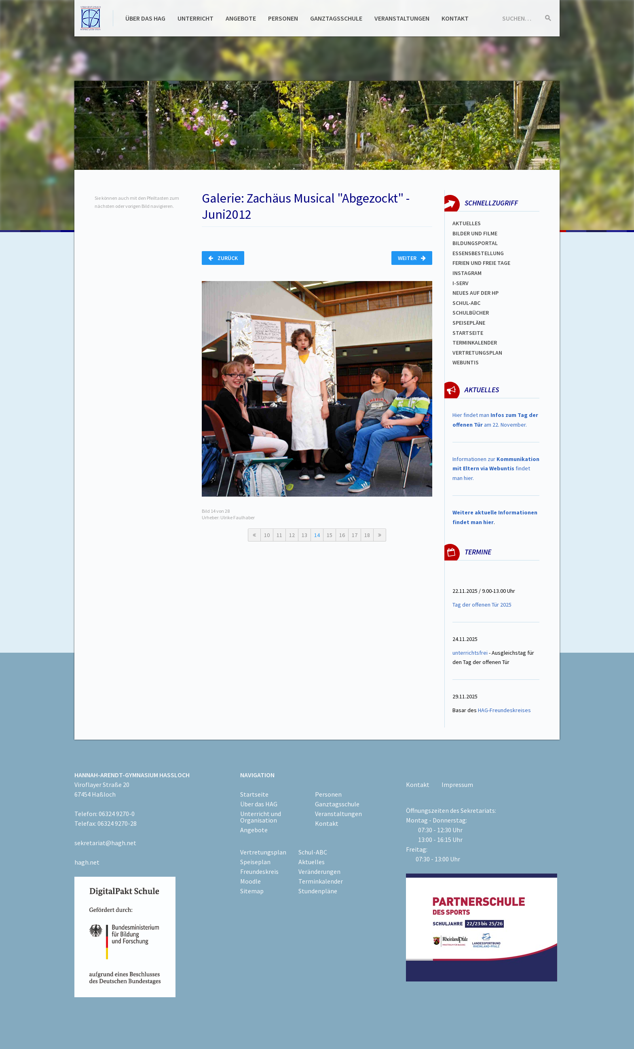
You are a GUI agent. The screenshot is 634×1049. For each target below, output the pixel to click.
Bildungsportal (475, 243)
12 (292, 535)
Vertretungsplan (263, 852)
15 (329, 535)
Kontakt (455, 18)
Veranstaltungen (401, 18)
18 (367, 535)
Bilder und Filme (474, 233)
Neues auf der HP (475, 292)
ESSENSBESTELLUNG (478, 253)
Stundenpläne (317, 891)
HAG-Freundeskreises (504, 710)
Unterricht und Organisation (260, 817)
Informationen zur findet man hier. (495, 468)
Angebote (241, 18)
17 (354, 535)
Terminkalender (474, 342)
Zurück (223, 258)
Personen (283, 18)
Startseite (467, 332)
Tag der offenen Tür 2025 (481, 604)
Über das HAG (145, 18)
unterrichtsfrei (470, 652)
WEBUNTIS (465, 362)
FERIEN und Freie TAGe (481, 262)
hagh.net (86, 862)
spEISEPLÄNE (468, 322)
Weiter (412, 258)
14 (317, 535)
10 (267, 535)
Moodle (250, 881)
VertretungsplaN (477, 352)
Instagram (467, 273)
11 (279, 535)
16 (342, 535)
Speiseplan (255, 862)
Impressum (457, 784)
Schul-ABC (312, 852)
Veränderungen (319, 871)
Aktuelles (466, 223)
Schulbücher (470, 312)
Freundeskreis (259, 871)
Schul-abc (466, 303)
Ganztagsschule (336, 18)
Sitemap (252, 891)
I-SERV (460, 283)
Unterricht (195, 18)
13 (304, 535)
